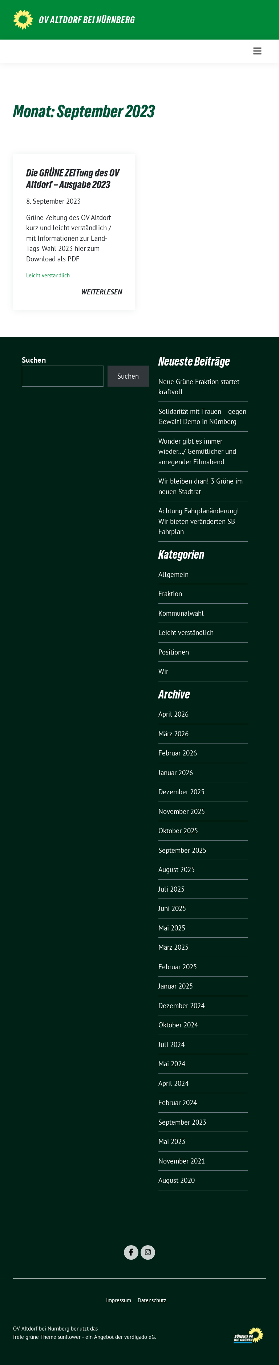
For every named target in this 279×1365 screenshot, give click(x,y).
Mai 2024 (171, 1063)
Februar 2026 (177, 753)
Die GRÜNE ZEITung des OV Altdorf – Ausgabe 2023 (72, 178)
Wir (163, 671)
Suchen (34, 360)
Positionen (173, 652)
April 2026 (173, 714)
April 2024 (173, 1083)
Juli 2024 (171, 1044)
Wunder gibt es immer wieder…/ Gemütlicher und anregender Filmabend (197, 451)
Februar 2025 (177, 966)
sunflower (69, 1336)
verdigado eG (139, 1336)
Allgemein (173, 574)
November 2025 (181, 811)
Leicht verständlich (48, 275)
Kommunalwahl (181, 613)
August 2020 (176, 1180)
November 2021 (181, 1161)
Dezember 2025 (181, 791)
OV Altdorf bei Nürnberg (87, 20)
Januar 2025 (175, 986)
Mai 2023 (171, 1141)
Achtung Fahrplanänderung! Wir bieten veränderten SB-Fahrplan (198, 521)
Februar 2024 (177, 1102)
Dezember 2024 (181, 1005)
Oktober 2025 (178, 830)
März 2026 (173, 733)
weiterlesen (101, 292)
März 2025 (173, 947)
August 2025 (176, 869)
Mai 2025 (171, 928)
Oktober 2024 (178, 1024)
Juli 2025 (171, 889)
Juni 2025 (172, 908)
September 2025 (182, 850)
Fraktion (170, 593)
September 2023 (182, 1122)
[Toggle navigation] (257, 51)
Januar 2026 (175, 772)
